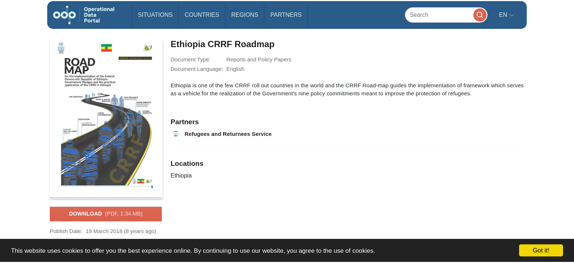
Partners (286, 15)
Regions (244, 15)
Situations (155, 15)
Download (106, 214)
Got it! (541, 250)
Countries (201, 15)
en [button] (504, 15)
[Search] (446, 14)
